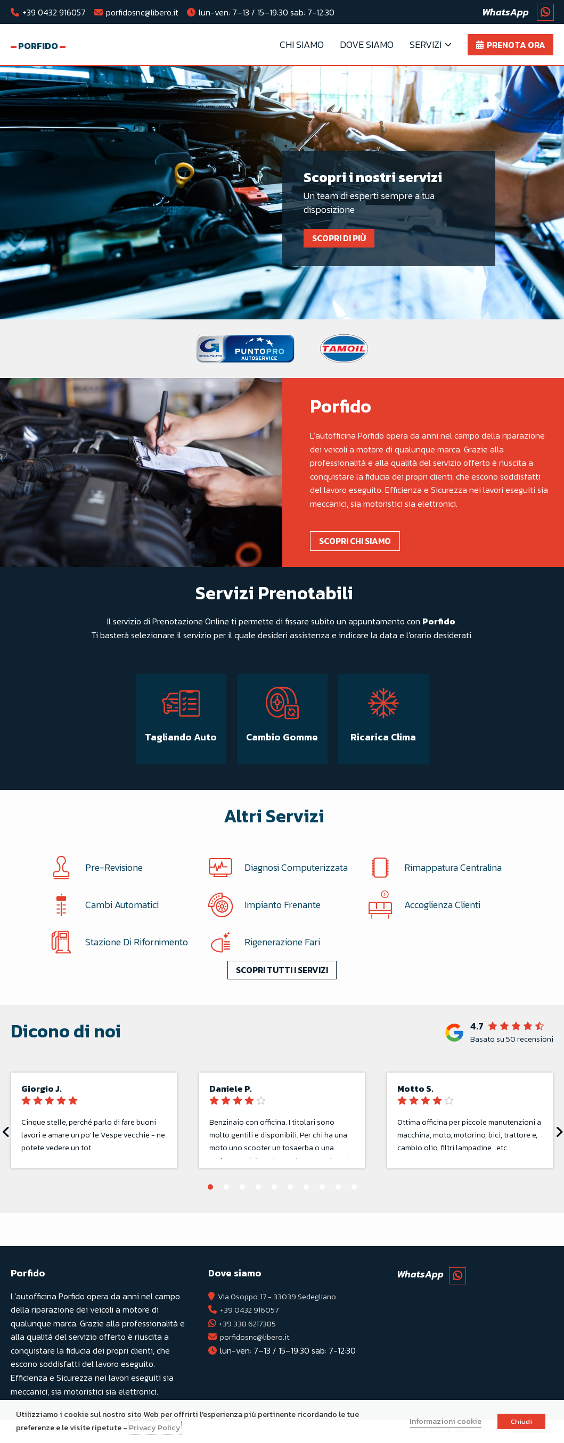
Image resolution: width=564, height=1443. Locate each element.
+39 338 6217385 (250, 1326)
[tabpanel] (282, 196)
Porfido (47, 46)
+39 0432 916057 (54, 12)
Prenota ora (516, 45)
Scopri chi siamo (360, 543)
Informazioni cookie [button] (445, 1421)
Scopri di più (344, 240)
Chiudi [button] (521, 1421)
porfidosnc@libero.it (142, 12)
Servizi (426, 45)
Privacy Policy (155, 1427)
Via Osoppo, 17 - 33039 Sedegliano (282, 1298)
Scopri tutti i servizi (282, 991)
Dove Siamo (367, 45)
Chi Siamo (302, 45)
